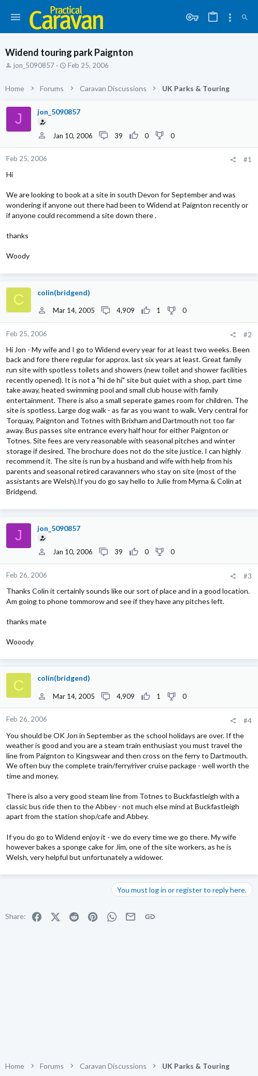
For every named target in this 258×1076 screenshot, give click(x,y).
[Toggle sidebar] (230, 17)
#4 (247, 720)
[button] (15, 17)
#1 (247, 159)
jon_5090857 (33, 65)
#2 (247, 335)
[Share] (233, 160)
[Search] (245, 17)
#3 (247, 576)
